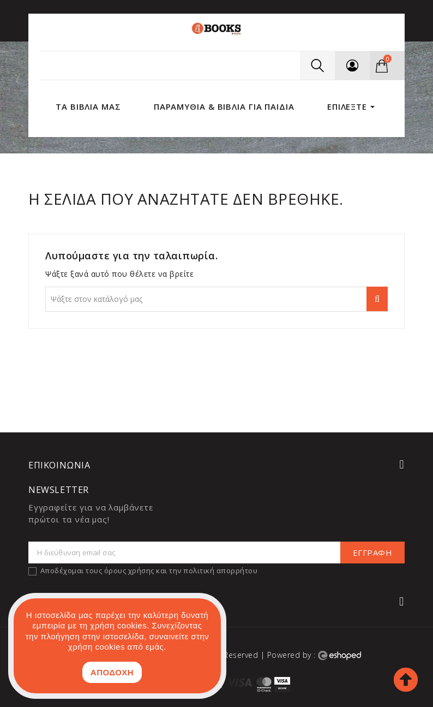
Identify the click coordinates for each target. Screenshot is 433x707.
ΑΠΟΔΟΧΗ (112, 672)
